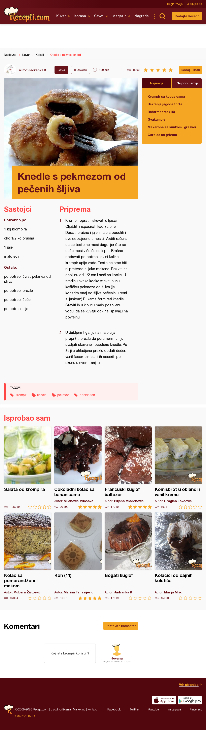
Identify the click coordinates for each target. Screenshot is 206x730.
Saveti (99, 16)
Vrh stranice (189, 684)
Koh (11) (78, 556)
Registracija (175, 4)
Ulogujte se (194, 4)
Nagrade (142, 16)
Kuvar (61, 16)
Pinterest (196, 709)
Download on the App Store (164, 700)
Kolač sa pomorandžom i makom (27, 556)
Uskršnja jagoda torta (165, 104)
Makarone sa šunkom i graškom (172, 127)
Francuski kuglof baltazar (128, 467)
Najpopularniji (187, 83)
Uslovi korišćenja (60, 709)
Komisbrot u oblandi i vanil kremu (178, 467)
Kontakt (92, 709)
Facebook (114, 709)
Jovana (117, 658)
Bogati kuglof (128, 556)
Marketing (79, 709)
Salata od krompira (27, 467)
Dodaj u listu (190, 70)
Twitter (134, 709)
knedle (41, 395)
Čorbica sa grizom (162, 135)
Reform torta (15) (161, 112)
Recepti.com (27, 14)
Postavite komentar (120, 626)
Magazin (119, 16)
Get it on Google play (190, 700)
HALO (31, 716)
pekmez (63, 395)
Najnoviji (156, 83)
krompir (21, 395)
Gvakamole (156, 119)
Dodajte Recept (187, 16)
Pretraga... (162, 16)
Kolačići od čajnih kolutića (178, 556)
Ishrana (80, 16)
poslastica (87, 395)
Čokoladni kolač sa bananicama (78, 467)
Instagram (174, 709)
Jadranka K (37, 70)
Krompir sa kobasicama (166, 96)
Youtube (153, 709)
